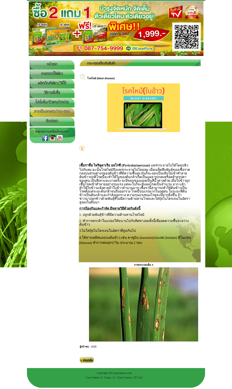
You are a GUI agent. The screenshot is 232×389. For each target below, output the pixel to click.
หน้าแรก (52, 64)
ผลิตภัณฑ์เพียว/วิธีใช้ (52, 83)
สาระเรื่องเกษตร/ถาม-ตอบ (52, 112)
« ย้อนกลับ (86, 360)
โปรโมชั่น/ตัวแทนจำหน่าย (52, 102)
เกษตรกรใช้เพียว (52, 74)
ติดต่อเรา (52, 121)
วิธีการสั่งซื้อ (52, 93)
